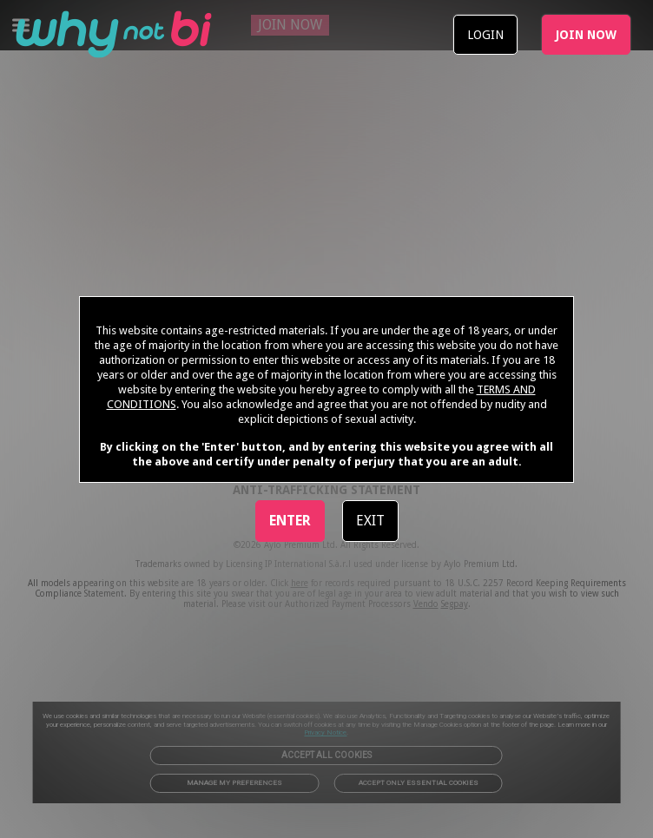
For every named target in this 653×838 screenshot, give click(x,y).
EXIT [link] (370, 520)
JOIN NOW (586, 35)
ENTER (290, 520)
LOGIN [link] (485, 35)
